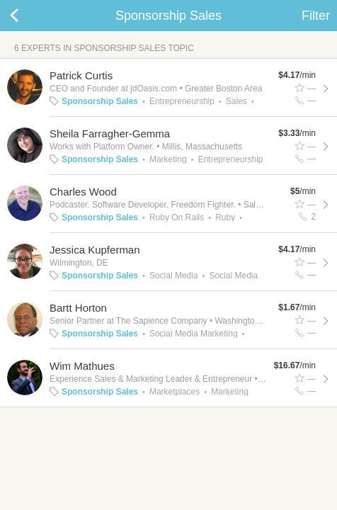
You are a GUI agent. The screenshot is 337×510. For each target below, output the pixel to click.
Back (28, 15)
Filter (316, 15)
